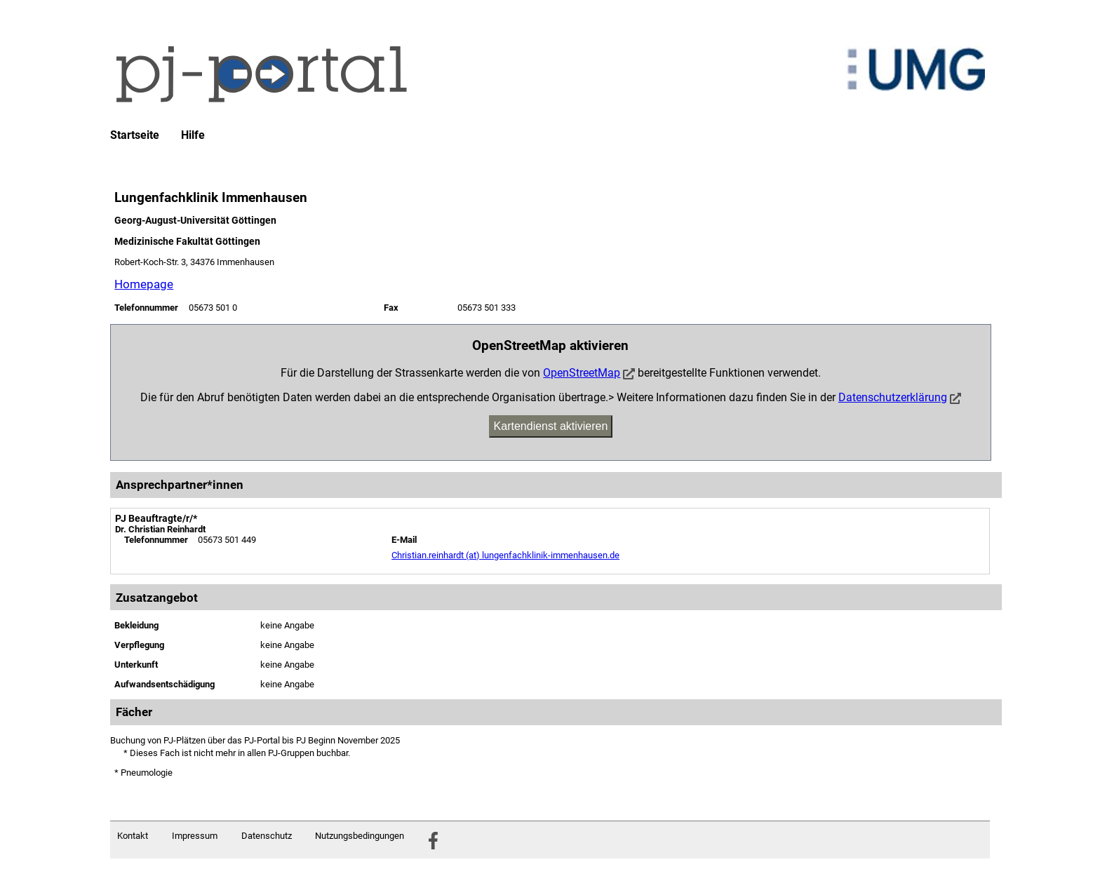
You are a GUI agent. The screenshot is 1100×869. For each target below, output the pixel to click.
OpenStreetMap (581, 372)
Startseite (134, 135)
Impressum (194, 835)
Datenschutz (266, 835)
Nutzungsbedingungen (359, 835)
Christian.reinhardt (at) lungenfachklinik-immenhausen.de (505, 555)
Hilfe (193, 135)
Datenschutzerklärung (892, 397)
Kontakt (132, 835)
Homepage (143, 284)
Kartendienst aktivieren (551, 426)
